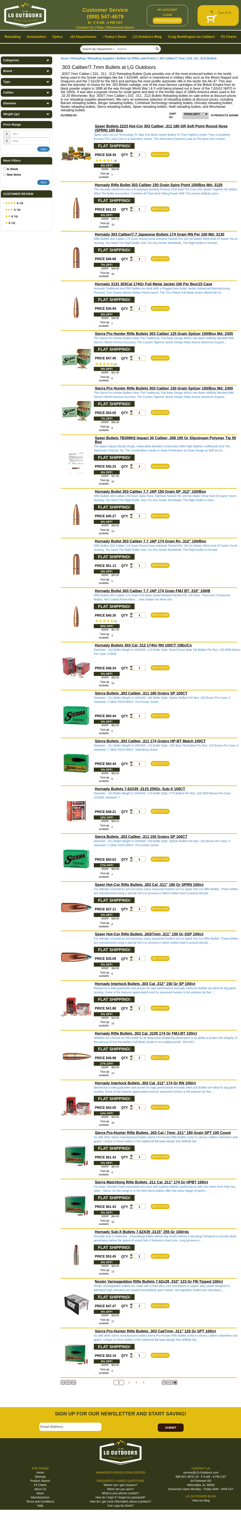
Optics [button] (57, 36)
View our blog (201, 1500)
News (40, 1493)
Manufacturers (40, 1497)
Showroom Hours (120, 27)
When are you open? (120, 1489)
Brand (26, 71)
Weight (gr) (26, 114)
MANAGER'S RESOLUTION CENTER (120, 1472)
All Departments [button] (82, 36)
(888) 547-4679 (105, 16)
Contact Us (85, 27)
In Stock (12, 169)
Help (100, 27)
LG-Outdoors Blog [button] (147, 36)
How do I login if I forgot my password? (120, 1497)
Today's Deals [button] (115, 36)
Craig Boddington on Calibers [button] (191, 36)
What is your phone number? (120, 1493)
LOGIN (167, 15)
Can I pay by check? (120, 1505)
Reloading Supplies (101, 58)
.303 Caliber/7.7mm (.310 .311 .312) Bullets (188, 58)
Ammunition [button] (36, 36)
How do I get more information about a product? (120, 1501)
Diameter (26, 103)
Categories (26, 60)
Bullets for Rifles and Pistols (136, 58)
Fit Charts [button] (228, 36)
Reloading (78, 58)
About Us (40, 1489)
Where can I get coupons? (120, 1485)
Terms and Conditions (40, 1501)
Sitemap (40, 1476)
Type (26, 82)
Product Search (40, 1480)
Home (65, 58)
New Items (14, 174)
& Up (14, 203)
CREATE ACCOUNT (167, 20)
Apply (43, 149)
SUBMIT (170, 1427)
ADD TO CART (160, 154)
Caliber (26, 93)
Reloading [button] (12, 36)
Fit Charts (40, 1485)
